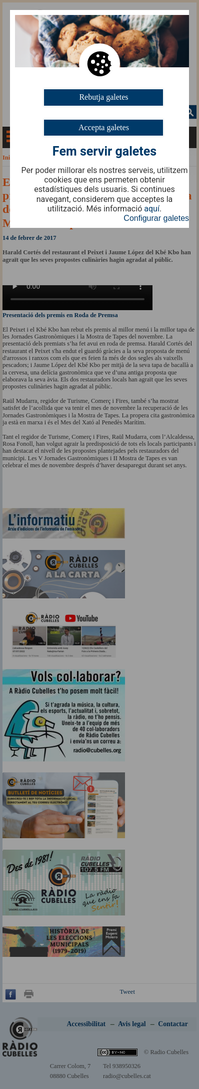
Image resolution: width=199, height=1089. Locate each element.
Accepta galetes (103, 127)
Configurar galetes (156, 218)
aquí (152, 209)
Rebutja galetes (103, 97)
